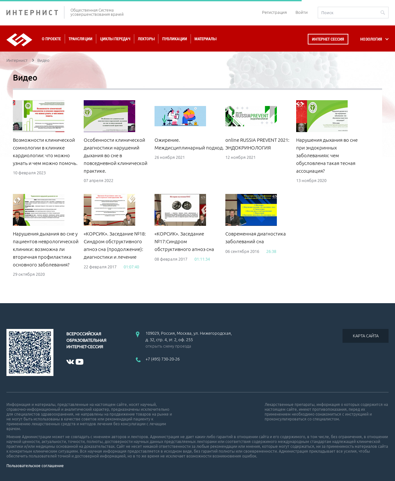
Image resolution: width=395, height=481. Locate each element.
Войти (302, 12)
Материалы (205, 38)
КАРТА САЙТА (366, 335)
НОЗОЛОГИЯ (371, 39)
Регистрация (274, 12)
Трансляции (80, 38)
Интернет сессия (328, 39)
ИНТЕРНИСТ (35, 12)
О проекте (51, 38)
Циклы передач (115, 38)
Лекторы (146, 38)
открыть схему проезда (168, 346)
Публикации (174, 38)
